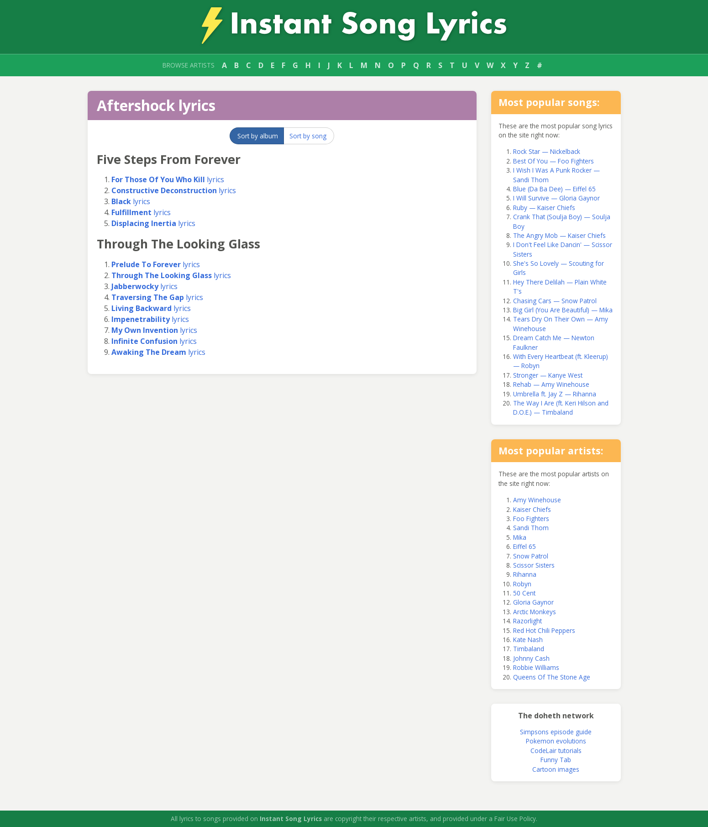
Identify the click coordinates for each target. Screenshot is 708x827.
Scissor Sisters (534, 565)
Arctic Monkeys (534, 611)
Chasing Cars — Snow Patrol (555, 300)
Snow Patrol (530, 556)
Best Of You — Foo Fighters (553, 161)
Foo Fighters (531, 518)
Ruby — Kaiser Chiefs (544, 207)
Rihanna (524, 574)
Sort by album (257, 136)
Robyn (522, 583)
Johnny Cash (531, 658)
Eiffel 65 (524, 546)
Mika (519, 537)
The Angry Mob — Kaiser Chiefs (559, 235)
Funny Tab (555, 759)
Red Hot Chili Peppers (544, 630)
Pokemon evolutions (556, 741)
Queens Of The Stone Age (551, 677)
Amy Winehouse (537, 499)
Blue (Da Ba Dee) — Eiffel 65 (554, 188)
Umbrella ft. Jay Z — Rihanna (554, 394)
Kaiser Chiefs (532, 509)
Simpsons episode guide (556, 731)
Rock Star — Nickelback (546, 151)
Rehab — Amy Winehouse (551, 384)
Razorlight (527, 620)
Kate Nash (528, 639)
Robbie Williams (536, 667)
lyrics (167, 179)
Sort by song (307, 136)
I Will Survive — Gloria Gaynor (556, 198)
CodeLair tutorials (556, 750)
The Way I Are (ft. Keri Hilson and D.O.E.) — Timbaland (560, 407)
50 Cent (524, 593)
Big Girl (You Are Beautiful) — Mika (563, 310)
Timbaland (528, 648)
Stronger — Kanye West (547, 375)
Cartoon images (555, 769)
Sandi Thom (531, 527)
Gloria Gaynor (533, 602)
